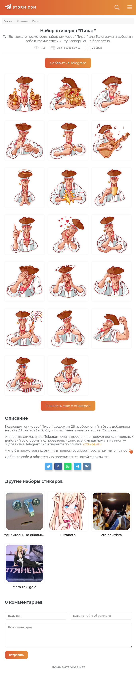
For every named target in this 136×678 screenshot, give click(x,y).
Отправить (16, 655)
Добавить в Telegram (68, 63)
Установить (91, 444)
